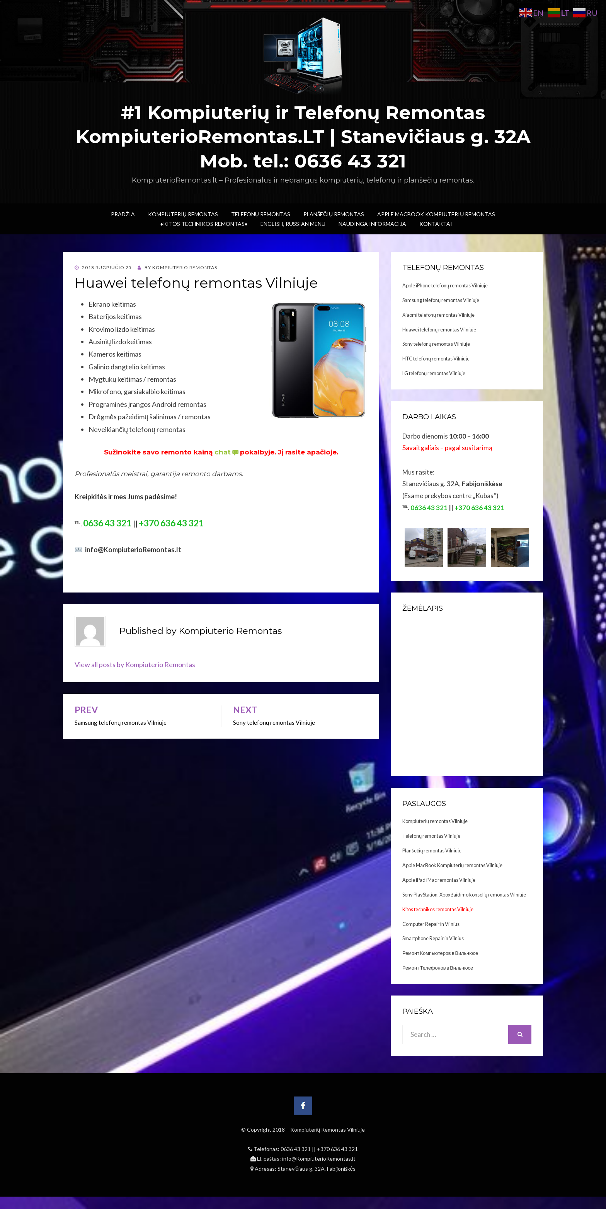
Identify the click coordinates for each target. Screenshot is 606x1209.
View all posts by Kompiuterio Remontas (135, 664)
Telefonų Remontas (260, 214)
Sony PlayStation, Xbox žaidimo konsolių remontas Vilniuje (464, 894)
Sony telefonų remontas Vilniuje (436, 344)
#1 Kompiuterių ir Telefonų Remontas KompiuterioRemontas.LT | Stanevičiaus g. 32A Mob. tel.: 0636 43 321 (303, 136)
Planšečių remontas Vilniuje (431, 850)
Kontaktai (435, 223)
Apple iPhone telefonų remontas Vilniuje (445, 285)
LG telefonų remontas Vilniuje (433, 373)
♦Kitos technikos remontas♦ (203, 223)
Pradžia (123, 214)
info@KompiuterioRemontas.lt (319, 1158)
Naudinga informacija (372, 223)
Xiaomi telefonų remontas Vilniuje (438, 315)
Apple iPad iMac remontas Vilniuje (438, 880)
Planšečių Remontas (333, 214)
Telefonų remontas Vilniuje (431, 836)
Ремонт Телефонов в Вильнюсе (437, 968)
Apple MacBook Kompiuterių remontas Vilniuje (452, 865)
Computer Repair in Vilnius (431, 924)
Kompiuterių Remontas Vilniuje (327, 1129)
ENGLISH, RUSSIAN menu (292, 223)
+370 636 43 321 (337, 1149)
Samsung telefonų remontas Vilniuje (440, 300)
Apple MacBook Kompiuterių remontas (436, 214)
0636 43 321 (296, 1149)
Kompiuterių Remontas (183, 214)
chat (227, 452)
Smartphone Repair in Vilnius (433, 938)
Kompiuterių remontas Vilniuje (435, 821)
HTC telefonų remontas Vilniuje (436, 358)
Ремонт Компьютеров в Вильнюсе (440, 953)
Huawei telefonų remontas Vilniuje (439, 329)
